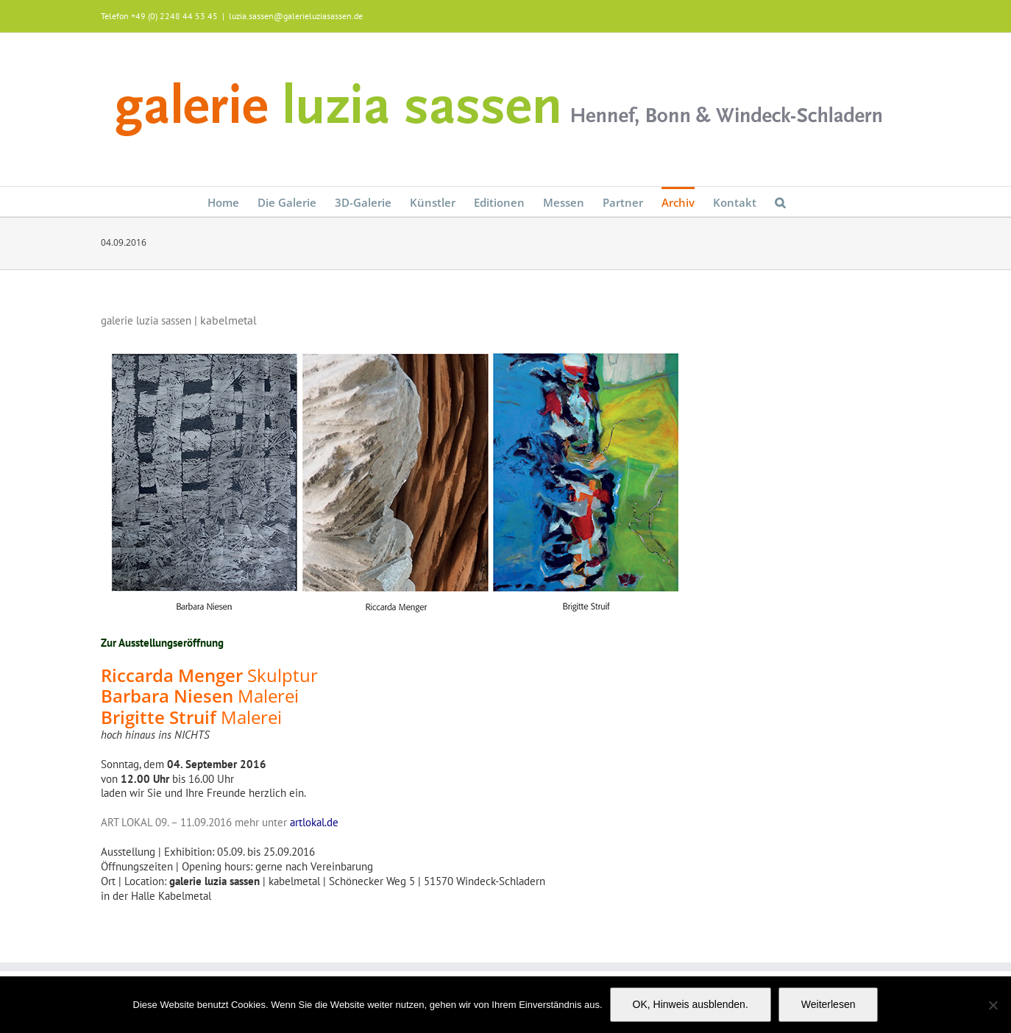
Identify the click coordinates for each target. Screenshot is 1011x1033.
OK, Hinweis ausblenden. (690, 1004)
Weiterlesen (828, 1004)
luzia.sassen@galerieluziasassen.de (296, 15)
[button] (780, 201)
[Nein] (992, 1005)
